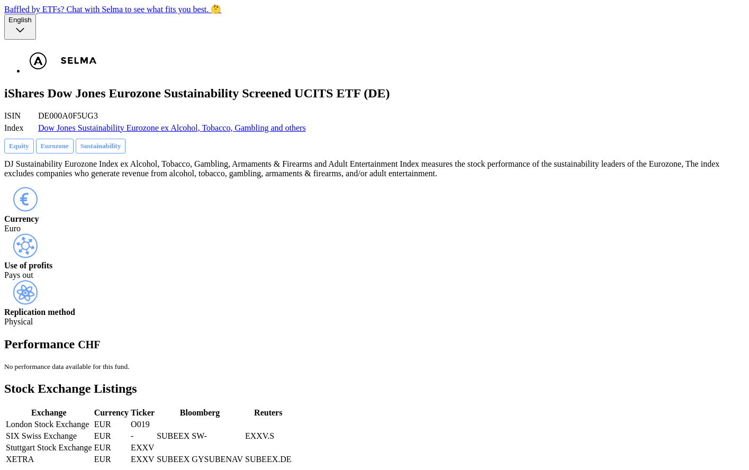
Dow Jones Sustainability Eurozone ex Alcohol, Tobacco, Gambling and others (172, 127)
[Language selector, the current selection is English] (20, 27)
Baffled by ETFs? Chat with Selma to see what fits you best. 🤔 (112, 9)
